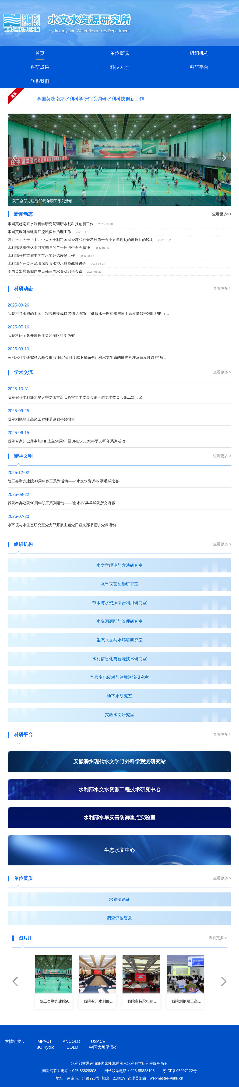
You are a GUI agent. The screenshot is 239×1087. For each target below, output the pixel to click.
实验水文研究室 (119, 714)
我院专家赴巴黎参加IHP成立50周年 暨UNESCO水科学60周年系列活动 (66, 441)
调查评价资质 (119, 918)
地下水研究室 (119, 696)
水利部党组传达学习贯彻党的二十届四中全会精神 (49, 248)
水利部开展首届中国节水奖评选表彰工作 (41, 256)
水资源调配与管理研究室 (119, 621)
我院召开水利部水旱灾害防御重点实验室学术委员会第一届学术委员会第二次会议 (75, 397)
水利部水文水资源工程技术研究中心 (119, 789)
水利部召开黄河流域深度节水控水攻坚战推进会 (47, 263)
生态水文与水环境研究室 (119, 640)
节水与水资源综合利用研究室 (119, 602)
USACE (98, 1041)
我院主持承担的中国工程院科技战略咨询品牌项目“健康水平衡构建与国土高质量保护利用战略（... (88, 314)
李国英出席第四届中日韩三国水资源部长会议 (45, 271)
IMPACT (44, 1041)
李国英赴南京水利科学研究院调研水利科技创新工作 (90, 98)
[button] (15, 158)
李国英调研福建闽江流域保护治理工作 (39, 232)
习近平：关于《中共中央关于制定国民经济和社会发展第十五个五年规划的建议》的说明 (80, 240)
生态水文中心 (119, 850)
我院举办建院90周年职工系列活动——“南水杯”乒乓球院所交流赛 (61, 503)
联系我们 (40, 81)
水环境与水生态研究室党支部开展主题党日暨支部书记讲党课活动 (62, 525)
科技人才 (119, 67)
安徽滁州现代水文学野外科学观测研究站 (119, 761)
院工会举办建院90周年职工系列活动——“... (48, 201)
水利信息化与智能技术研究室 (119, 658)
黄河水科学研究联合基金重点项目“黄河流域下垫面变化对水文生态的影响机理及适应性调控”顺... (87, 357)
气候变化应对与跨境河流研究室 (119, 677)
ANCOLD (71, 1041)
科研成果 (40, 67)
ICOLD (71, 1047)
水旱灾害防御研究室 (119, 584)
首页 (40, 53)
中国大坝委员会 (103, 1047)
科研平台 (199, 67)
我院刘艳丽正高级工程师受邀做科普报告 (41, 419)
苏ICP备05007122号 (180, 1071)
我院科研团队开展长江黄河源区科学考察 (41, 336)
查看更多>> (222, 214)
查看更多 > (222, 288)
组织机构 (199, 53)
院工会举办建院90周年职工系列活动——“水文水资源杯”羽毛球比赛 (63, 481)
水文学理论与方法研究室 (119, 565)
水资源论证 (119, 899)
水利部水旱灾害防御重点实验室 (119, 817)
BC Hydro (45, 1047)
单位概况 (119, 53)
